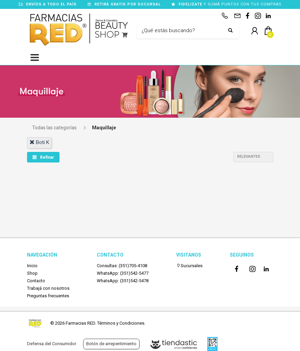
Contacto (36, 280)
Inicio (32, 265)
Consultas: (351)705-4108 (122, 265)
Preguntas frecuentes (48, 295)
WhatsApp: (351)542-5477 (122, 273)
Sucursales (189, 265)
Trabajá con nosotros (48, 288)
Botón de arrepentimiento (111, 343)
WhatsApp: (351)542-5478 (122, 280)
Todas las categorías (54, 127)
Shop (32, 273)
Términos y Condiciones (120, 323)
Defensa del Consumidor (51, 343)
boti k (39, 142)
